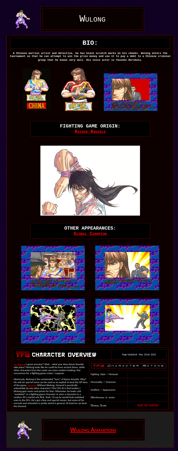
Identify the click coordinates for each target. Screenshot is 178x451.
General (32, 385)
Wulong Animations (93, 430)
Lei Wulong (19, 364)
